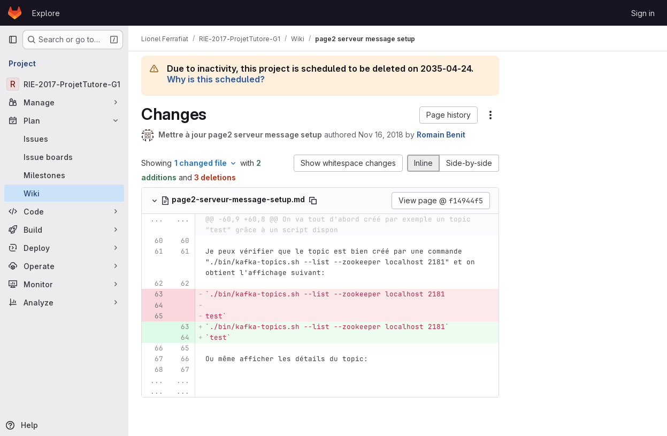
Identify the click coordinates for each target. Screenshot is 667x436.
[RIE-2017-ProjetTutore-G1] (64, 84)
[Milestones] (64, 174)
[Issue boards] (64, 156)
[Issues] (64, 138)
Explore (46, 13)
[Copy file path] (312, 200)
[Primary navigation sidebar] (12, 39)
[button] (448, 115)
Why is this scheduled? (216, 79)
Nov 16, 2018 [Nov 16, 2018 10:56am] (380, 134)
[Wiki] (64, 193)
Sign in (643, 13)
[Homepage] (15, 12)
